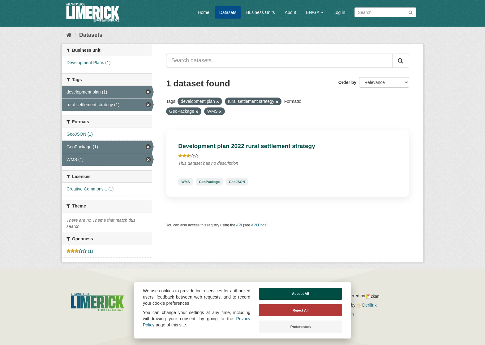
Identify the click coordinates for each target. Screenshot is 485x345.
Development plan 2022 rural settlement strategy (246, 146)
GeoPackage (209, 182)
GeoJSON (237, 182)
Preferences (300, 327)
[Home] (68, 35)
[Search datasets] (385, 12)
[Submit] (410, 12)
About (290, 12)
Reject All (301, 310)
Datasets (227, 12)
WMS (185, 182)
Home (203, 12)
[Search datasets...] (279, 61)
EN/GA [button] (315, 12)
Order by (347, 82)
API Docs (259, 225)
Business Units (260, 12)
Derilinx (367, 305)
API (239, 225)
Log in (339, 12)
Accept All (300, 293)
